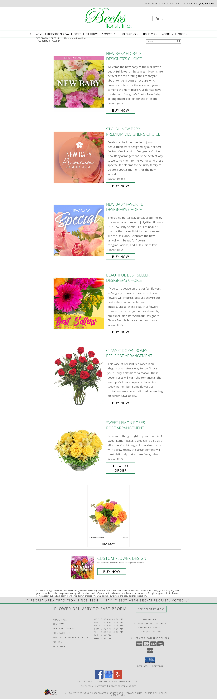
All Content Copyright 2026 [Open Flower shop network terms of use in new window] (81, 693)
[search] (178, 41)
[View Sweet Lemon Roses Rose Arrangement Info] (79, 446)
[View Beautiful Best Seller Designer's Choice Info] (79, 303)
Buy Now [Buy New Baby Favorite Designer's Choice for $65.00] (120, 256)
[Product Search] (161, 41)
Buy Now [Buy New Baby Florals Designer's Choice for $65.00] (120, 110)
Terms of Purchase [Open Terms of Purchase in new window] (156, 693)
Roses (77, 34)
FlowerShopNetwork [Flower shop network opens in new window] (110, 693)
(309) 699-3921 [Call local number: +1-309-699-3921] (206, 3)
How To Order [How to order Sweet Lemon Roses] (120, 468)
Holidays (150, 34)
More (183, 34)
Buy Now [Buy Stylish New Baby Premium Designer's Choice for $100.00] (120, 185)
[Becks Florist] (108, 18)
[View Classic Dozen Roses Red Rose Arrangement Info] (79, 376)
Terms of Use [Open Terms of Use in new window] (117, 694)
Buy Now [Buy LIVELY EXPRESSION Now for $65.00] (108, 544)
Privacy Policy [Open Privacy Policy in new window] (134, 693)
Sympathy (110, 34)
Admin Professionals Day (52, 34)
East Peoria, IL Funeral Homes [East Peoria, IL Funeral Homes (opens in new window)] (94, 681)
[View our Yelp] (117, 677)
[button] (159, 18)
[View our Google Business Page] (108, 677)
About (168, 34)
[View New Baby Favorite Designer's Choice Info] (79, 230)
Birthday (92, 34)
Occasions (130, 34)
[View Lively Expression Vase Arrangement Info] (108, 510)
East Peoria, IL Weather (93, 686)
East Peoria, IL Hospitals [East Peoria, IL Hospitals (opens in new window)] (125, 681)
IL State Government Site (122, 686)
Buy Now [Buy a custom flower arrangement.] (111, 571)
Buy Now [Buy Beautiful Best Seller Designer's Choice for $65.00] (120, 332)
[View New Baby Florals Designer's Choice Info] (79, 82)
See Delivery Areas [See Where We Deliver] (151, 609)
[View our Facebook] (99, 677)
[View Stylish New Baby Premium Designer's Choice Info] (79, 157)
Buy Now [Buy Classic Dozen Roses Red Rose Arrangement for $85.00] (120, 403)
